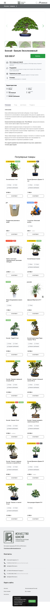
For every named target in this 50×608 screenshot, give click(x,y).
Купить (37, 56)
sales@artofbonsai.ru (12, 566)
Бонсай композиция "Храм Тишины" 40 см (34, 338)
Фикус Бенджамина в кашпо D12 (14, 300)
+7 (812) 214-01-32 (12, 563)
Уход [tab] (15, 105)
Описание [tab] (8, 105)
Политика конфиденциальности (12, 548)
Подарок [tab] (32, 105)
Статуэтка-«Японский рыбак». (33, 221)
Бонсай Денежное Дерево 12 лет (35, 180)
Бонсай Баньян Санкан (33, 258)
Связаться (44, 2)
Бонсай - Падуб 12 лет (12, 338)
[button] (43, 26)
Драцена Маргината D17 (34, 300)
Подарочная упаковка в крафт (13, 221)
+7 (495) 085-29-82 (12, 573)
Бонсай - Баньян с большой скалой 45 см (35, 380)
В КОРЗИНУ (14, 196)
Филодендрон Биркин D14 (34, 502)
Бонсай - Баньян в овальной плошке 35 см (14, 380)
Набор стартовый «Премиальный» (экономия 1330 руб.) (14, 260)
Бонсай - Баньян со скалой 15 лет (13, 503)
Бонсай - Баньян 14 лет (12, 420)
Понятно (32, 601)
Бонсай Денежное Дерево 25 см (35, 462)
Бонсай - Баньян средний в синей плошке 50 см (34, 421)
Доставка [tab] (23, 105)
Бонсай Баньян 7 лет (12, 179)
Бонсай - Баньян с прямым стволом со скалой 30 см (13, 462)
